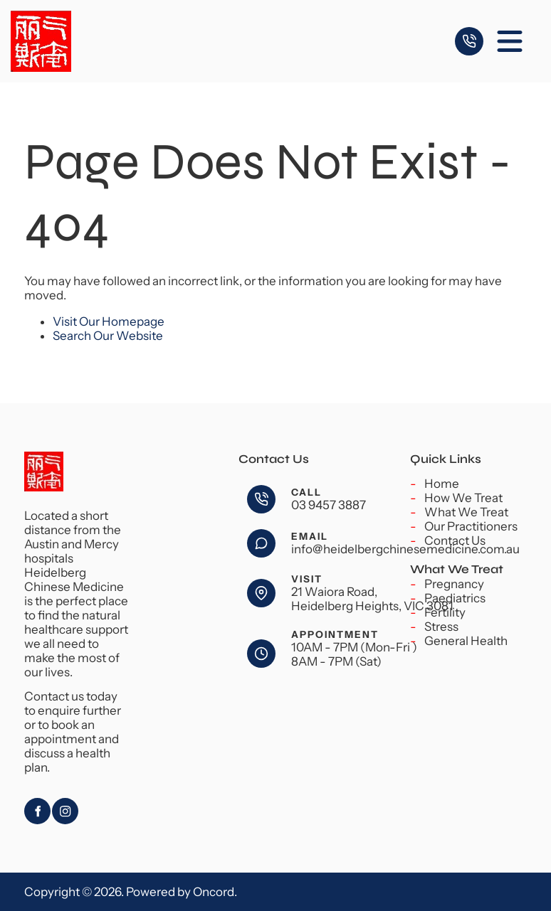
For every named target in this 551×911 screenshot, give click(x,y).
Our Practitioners (471, 526)
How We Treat (463, 498)
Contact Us (455, 540)
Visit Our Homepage (108, 321)
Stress (441, 626)
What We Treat (466, 512)
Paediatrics (455, 598)
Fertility (445, 612)
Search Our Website (108, 336)
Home (441, 483)
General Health (466, 641)
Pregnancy (454, 584)
